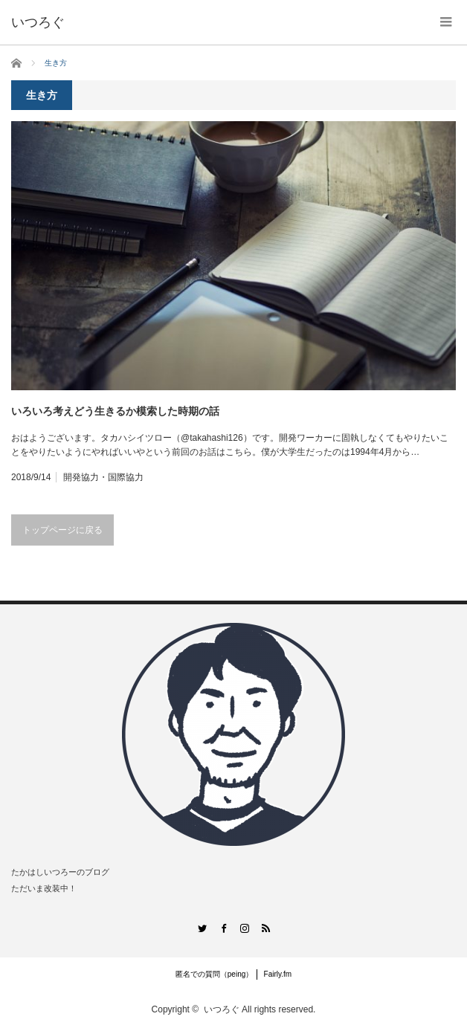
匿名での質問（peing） (214, 974)
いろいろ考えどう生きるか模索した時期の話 (115, 411)
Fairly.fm (278, 974)
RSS (266, 928)
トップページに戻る (62, 530)
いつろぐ (221, 1009)
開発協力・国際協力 (103, 477)
